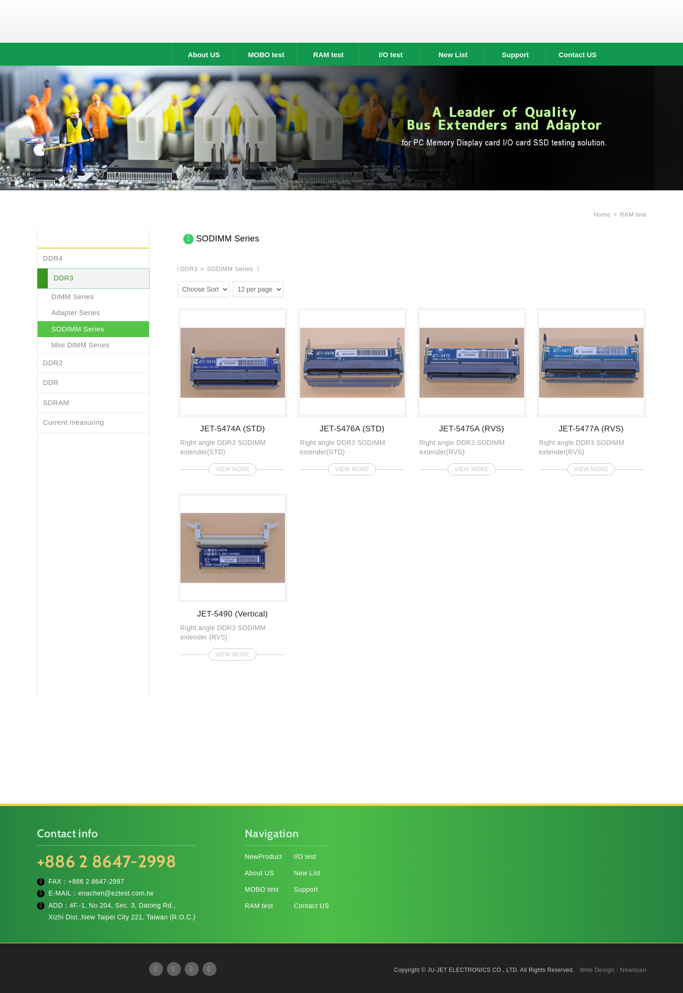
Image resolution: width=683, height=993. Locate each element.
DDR (51, 382)
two (292, 287)
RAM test (328, 55)
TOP (664, 943)
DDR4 (53, 258)
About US (204, 55)
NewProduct (263, 856)
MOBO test (266, 55)
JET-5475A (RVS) (471, 389)
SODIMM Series (78, 329)
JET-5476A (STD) (352, 389)
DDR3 (64, 278)
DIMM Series (73, 297)
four (305, 287)
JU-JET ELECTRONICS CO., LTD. (341, 21)
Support (515, 55)
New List (453, 55)
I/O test (391, 55)
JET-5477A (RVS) (591, 389)
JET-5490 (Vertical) (232, 574)
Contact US (578, 55)
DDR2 (53, 363)
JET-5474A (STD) (232, 389)
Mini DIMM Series (81, 345)
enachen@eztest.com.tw (116, 893)
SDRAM (56, 402)
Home (601, 214)
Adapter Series (76, 312)
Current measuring (73, 422)
